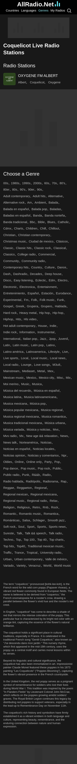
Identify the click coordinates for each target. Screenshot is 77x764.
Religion (8, 507)
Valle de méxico (56, 559)
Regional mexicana (43, 494)
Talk (19, 533)
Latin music (20, 345)
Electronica (27, 287)
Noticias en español (16, 449)
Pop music (28, 468)
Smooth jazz (55, 520)
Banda (37, 215)
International (11, 338)
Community (11, 261)
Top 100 (29, 539)
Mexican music (13, 377)
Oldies (7, 462)
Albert (22, 82)
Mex (50, 371)
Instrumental (45, 332)
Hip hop (44, 312)
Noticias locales (43, 449)
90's (22, 189)
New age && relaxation (41, 436)
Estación (47, 293)
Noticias (45, 442)
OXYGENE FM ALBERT (38, 76)
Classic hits (24, 248)
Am (29, 202)
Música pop (38, 403)
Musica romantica (54, 416)
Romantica (51, 513)
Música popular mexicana (20, 410)
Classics (9, 254)
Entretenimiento (14, 293)
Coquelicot (37, 82)
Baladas (55, 209)
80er (6, 189)
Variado (8, 565)
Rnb (45, 507)
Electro (62, 280)
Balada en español (16, 209)
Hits (18, 319)
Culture (49, 267)
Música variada (13, 429)
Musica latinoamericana (40, 397)
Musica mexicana (15, 403)
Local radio (10, 364)
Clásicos (62, 241)
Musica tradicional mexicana (22, 423)
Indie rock (10, 332)
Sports (41, 526)
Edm (52, 280)
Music (25, 384)
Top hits (8, 546)
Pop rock (44, 468)
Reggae (8, 487)
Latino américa (13, 351)
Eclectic (40, 280)
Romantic (9, 513)
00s (5, 183)
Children (31, 228)
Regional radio (37, 500)
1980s (15, 183)
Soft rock (9, 526)
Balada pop (39, 209)
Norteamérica (28, 442)
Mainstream (11, 371)
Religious (23, 507)
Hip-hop (58, 312)
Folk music (47, 300)
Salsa (26, 520)
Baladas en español (16, 215)
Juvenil (63, 338)
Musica (37, 384)
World (47, 565)
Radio (47, 474)
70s (54, 183)
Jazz (43, 338)
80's (62, 183)
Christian (9, 235)
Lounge (26, 364)
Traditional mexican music (45, 546)
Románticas (11, 520)
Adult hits (39, 196)
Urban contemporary (28, 559)
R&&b (36, 474)
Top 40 (41, 539)
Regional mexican (15, 494)
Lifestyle (54, 351)
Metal (41, 371)
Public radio (11, 474)
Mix (68, 377)
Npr (63, 455)
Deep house (53, 274)
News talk (10, 442)
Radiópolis (33, 481)
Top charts (56, 539)
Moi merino (10, 384)
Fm (26, 300)
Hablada (60, 306)
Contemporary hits (16, 267)
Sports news (57, 526)
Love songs (42, 364)
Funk (60, 300)
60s (46, 183)
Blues (51, 222)
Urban (7, 559)
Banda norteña (55, 215)
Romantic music (30, 513)
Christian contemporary (34, 235)
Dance (61, 267)
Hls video (30, 319)
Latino (50, 345)
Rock (54, 507)
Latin (6, 345)
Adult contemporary (16, 196)
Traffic (7, 552)
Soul (21, 526)
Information (27, 332)
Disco (7, 280)
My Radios (58, 10)
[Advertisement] (38, 27)
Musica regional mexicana (21, 416)
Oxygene (54, 82)
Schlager (39, 520)
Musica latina (12, 397)
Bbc (32, 222)
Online (19, 462)
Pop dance (10, 468)
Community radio (33, 261)
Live (65, 351)
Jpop (52, 338)
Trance (19, 552)
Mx (21, 436)
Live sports (10, 358)
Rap (64, 481)
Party (48, 462)
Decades (36, 274)
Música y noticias (38, 429)
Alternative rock (13, 202)
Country (36, 267)
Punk (25, 474)
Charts (18, 228)
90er (31, 189)
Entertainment (46, 287)
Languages (28, 10)
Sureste (8, 533)
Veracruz (35, 565)
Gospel (8, 306)
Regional (40, 487)
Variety (21, 565)
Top (18, 539)
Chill (43, 228)
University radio (50, 552)
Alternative (55, 196)
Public (57, 468)
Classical (60, 248)
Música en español (46, 390)
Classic (8, 248)
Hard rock (10, 312)
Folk (34, 300)
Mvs (56, 429)
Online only (34, 462)
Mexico (31, 377)
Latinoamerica (36, 351)
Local (24, 358)
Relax (53, 500)
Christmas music (14, 241)
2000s (37, 183)
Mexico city (46, 377)
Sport (30, 526)
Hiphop (8, 319)
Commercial (46, 254)
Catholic (63, 222)
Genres (43, 10)
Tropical (31, 552)
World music (62, 565)
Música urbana (55, 423)
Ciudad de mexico (41, 241)
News (64, 436)
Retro (36, 507)
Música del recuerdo (17, 390)
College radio (26, 254)
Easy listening (23, 280)
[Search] (69, 10)
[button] (38, 65)
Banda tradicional (15, 222)
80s (14, 189)
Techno (8, 539)
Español (33, 293)
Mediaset (28, 371)
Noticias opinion (14, 455)
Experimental (12, 300)
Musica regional (51, 410)
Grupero (46, 306)
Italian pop (30, 338)
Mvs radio (10, 436)
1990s (26, 183)
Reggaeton (24, 487)
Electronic (10, 287)
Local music (39, 358)
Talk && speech (35, 533)
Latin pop (37, 345)
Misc (60, 377)
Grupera (32, 306)
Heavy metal (27, 312)
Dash (6, 274)
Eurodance (63, 293)
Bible (41, 222)
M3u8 (56, 364)
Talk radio (55, 533)
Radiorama (50, 481)
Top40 (21, 546)
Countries (12, 10)
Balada (53, 202)
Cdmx (7, 228)
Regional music (13, 500)
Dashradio (20, 274)
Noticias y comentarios (43, 455)
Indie (53, 325)
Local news (57, 358)
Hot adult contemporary (19, 325)
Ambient (40, 202)
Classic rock (42, 248)
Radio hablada (13, 481)
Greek (20, 306)
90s (39, 189)
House (42, 325)
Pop (57, 462)
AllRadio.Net (38, 4)
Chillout (54, 228)
